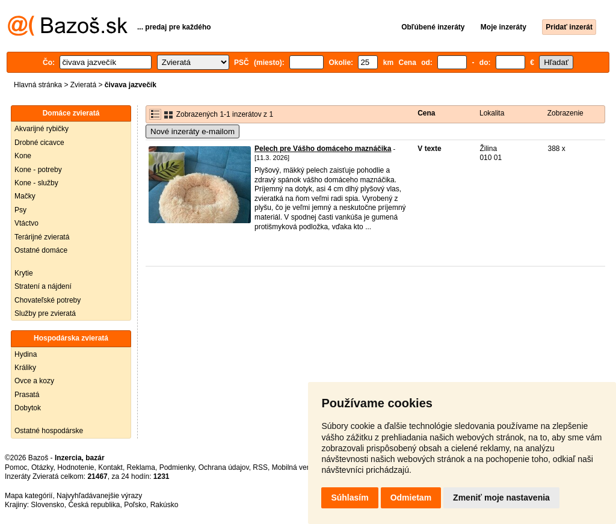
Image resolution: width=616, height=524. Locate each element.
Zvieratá (83, 85)
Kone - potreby (38, 169)
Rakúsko (164, 505)
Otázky (42, 467)
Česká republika (94, 505)
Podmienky (176, 467)
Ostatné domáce (40, 250)
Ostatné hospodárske (48, 431)
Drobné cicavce (39, 142)
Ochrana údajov (224, 467)
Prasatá (26, 394)
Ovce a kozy (34, 381)
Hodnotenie (75, 467)
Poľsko (135, 505)
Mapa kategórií (28, 496)
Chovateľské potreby (47, 300)
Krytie (23, 273)
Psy (20, 210)
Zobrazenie (565, 113)
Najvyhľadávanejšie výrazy (99, 496)
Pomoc (16, 467)
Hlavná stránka (38, 85)
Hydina (25, 354)
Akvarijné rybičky (41, 129)
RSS (260, 467)
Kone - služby (36, 183)
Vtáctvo (26, 223)
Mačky (24, 196)
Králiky (25, 367)
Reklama (141, 467)
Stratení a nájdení (43, 286)
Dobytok (27, 408)
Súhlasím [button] (349, 497)
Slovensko (47, 505)
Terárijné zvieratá (41, 237)
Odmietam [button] (410, 497)
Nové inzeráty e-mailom (192, 131)
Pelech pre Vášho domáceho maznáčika (322, 148)
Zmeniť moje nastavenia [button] (501, 497)
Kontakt (110, 467)
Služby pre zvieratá (45, 313)
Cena (426, 113)
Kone (22, 156)
